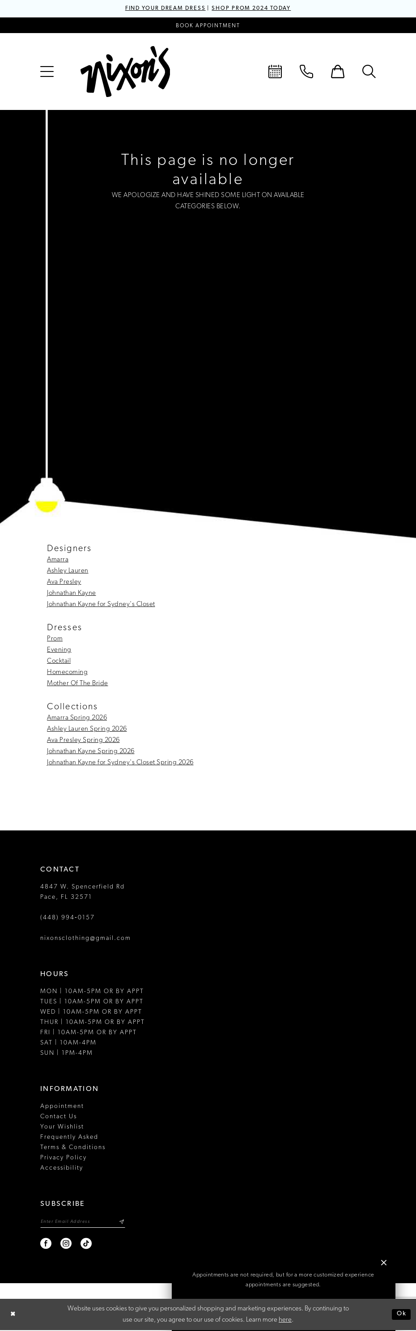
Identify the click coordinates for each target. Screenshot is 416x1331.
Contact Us (58, 1117)
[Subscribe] (126, 1223)
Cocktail (59, 661)
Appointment (62, 1107)
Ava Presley (64, 582)
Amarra (57, 560)
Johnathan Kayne (71, 593)
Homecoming (67, 673)
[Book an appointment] (208, 26)
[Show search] (369, 72)
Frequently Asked (69, 1137)
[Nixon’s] (125, 71)
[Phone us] (306, 72)
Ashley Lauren (68, 571)
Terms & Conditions (73, 1148)
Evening (59, 650)
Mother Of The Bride (77, 684)
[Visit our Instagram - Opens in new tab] (66, 1244)
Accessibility (61, 1168)
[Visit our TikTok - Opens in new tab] (87, 1244)
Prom (55, 639)
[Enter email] (85, 1223)
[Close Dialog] (13, 1315)
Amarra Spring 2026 (77, 718)
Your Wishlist (62, 1127)
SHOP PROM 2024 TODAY (254, 9)
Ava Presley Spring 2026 (83, 740)
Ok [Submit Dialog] (401, 1315)
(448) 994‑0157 (67, 918)
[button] (47, 72)
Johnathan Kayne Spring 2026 (91, 752)
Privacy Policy (63, 1158)
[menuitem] (47, 72)
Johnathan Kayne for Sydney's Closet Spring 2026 (120, 763)
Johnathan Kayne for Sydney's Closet (101, 605)
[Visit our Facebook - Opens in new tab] (46, 1244)
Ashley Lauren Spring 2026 (87, 729)
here (285, 1321)
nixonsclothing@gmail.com (85, 938)
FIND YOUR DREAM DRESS (162, 9)
